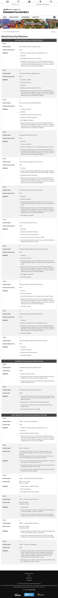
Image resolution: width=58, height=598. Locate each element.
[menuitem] (7, 1)
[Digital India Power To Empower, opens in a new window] (40, 595)
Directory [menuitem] (36, 17)
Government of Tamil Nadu (42, 4)
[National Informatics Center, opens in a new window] (29, 595)
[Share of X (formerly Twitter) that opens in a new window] (54, 31)
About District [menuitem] (14, 17)
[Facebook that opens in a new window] (52, 31)
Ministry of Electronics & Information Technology (24, 587)
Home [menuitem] (4, 17)
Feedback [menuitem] (29, 580)
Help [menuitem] (29, 576)
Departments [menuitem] (26, 17)
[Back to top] (54, 594)
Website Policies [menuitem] (29, 573)
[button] (55, 17)
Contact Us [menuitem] (29, 578)
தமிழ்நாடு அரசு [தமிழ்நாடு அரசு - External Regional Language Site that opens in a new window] (15, 4)
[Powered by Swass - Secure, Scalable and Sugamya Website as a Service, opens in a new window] (18, 595)
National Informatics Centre (51, 585)
